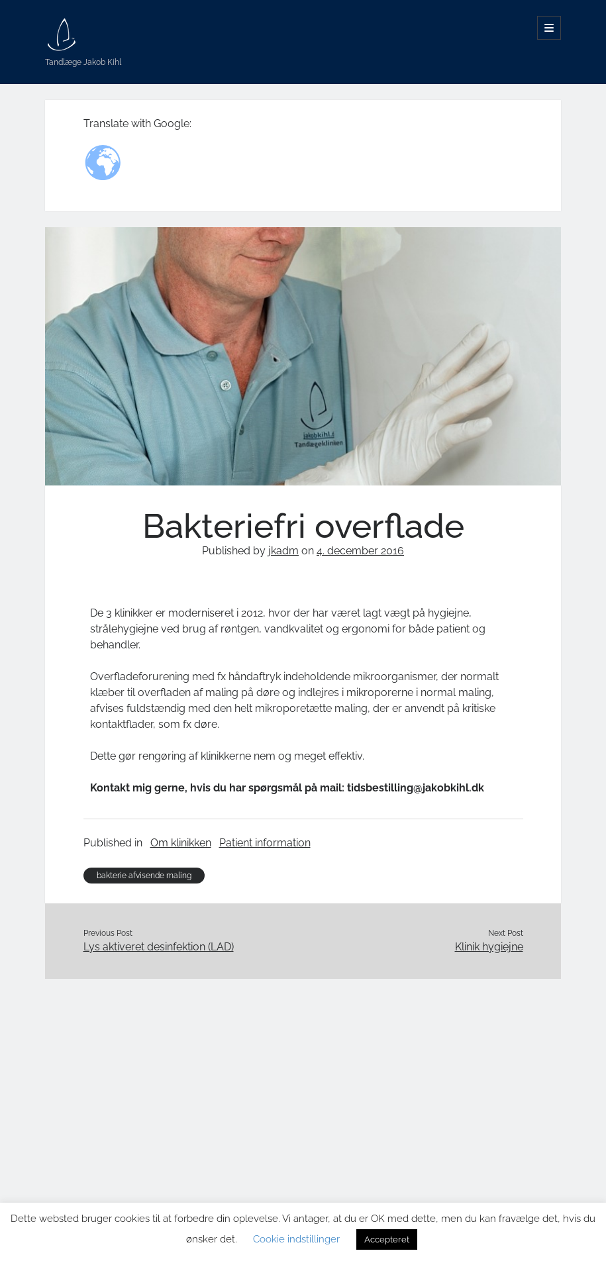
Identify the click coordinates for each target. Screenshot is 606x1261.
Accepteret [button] (386, 1239)
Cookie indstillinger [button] (296, 1239)
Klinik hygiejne (489, 946)
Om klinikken (180, 842)
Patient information (265, 842)
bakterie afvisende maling (144, 875)
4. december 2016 (360, 550)
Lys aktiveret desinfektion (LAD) (158, 946)
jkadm (283, 550)
